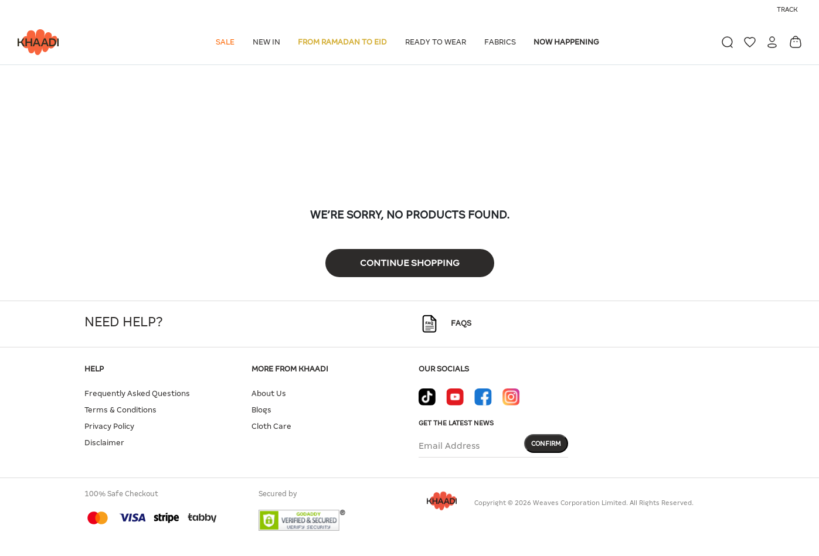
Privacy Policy (109, 426)
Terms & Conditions (120, 409)
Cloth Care (271, 426)
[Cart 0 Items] (796, 41)
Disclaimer (104, 442)
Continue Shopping (410, 263)
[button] (227, 42)
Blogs (261, 409)
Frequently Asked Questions (137, 393)
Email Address (449, 446)
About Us (269, 393)
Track (787, 9)
